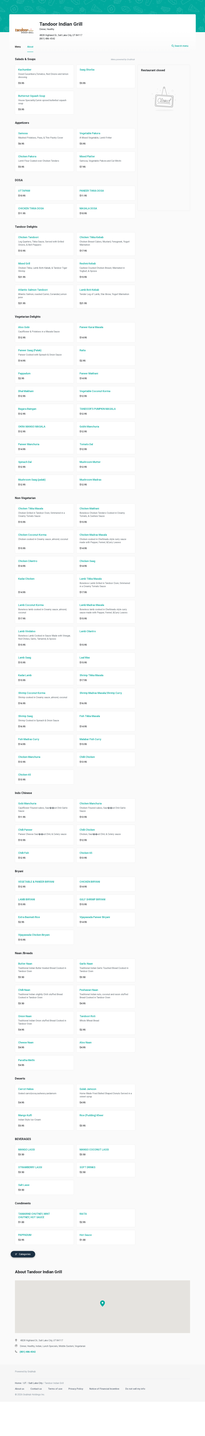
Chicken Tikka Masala (27, 508)
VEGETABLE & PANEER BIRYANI (33, 881)
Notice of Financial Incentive (102, 1388)
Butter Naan (22, 963)
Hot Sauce (83, 1234)
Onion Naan (22, 1016)
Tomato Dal (83, 444)
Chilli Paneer (22, 829)
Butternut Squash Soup (28, 95)
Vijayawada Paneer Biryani (92, 917)
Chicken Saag (84, 561)
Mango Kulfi (22, 1115)
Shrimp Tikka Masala (89, 675)
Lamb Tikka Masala (88, 578)
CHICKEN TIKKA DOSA (28, 208)
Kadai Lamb (22, 675)
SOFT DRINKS (85, 1167)
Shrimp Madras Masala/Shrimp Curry (98, 692)
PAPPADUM (21, 1234)
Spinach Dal (22, 461)
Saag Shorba (84, 69)
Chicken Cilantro (24, 561)
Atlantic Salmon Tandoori (30, 289)
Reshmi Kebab (85, 263)
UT (21, 1382)
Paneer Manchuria (25, 444)
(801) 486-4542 (44, 38)
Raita (80, 350)
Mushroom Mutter (87, 461)
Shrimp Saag (22, 716)
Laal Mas (82, 657)
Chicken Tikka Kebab (89, 237)
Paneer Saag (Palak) (27, 350)
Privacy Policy (73, 1388)
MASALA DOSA (85, 208)
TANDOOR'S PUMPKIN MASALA (95, 408)
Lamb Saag (21, 657)
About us (17, 1388)
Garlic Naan (83, 963)
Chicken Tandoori (25, 237)
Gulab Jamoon (85, 1088)
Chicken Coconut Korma (29, 534)
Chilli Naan (21, 989)
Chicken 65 (21, 774)
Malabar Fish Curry (87, 739)
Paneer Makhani (86, 373)
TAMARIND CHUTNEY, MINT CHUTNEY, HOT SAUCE (31, 1215)
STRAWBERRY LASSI (27, 1167)
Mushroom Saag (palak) (29, 479)
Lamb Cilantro (85, 631)
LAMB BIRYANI (23, 899)
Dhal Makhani (23, 391)
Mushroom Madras (88, 479)
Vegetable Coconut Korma (92, 391)
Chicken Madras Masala (90, 534)
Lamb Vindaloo (24, 631)
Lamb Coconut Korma (28, 604)
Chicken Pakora (24, 156)
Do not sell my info (132, 1388)
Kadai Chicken (23, 578)
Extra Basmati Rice (26, 917)
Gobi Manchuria (24, 803)
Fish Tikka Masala (87, 716)
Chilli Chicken (84, 756)
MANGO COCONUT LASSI (91, 1149)
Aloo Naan (83, 1042)
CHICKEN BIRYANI (87, 881)
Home (15, 1382)
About (27, 46)
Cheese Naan (23, 1042)
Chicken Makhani (86, 508)
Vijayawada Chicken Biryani (31, 934)
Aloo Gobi (21, 327)
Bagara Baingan (24, 408)
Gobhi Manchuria (86, 426)
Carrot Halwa (23, 1088)
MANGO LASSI (23, 1149)
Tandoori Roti (85, 1016)
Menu (15, 46)
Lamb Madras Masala (89, 604)
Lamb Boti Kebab (86, 289)
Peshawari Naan (86, 989)
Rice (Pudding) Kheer (89, 1115)
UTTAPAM (21, 190)
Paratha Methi (23, 1060)
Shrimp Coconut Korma (28, 692)
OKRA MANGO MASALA (29, 426)
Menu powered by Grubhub (120, 59)
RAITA (80, 1213)
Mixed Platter (84, 156)
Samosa (20, 133)
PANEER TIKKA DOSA (89, 190)
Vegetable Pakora (87, 133)
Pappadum (21, 373)
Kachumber (22, 69)
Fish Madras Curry (25, 739)
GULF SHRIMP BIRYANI (90, 899)
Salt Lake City (33, 1382)
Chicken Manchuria (26, 756)
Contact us (34, 1388)
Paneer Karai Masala (88, 327)
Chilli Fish (20, 852)
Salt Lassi (20, 1184)
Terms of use (52, 1388)
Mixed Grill (21, 263)
